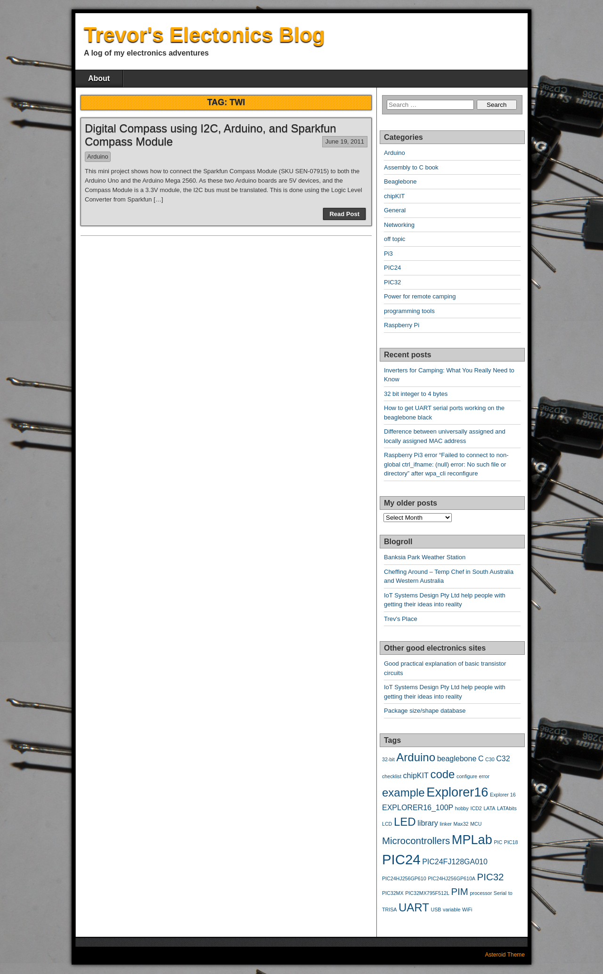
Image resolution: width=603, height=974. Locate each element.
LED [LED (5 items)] (405, 821)
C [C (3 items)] (481, 759)
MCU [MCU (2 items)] (475, 824)
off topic (394, 238)
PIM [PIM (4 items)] (459, 891)
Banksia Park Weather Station (424, 557)
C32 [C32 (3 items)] (503, 759)
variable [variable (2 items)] (451, 909)
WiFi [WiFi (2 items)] (467, 909)
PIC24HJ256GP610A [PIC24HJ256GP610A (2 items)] (451, 878)
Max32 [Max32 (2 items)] (461, 824)
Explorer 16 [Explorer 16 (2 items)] (503, 794)
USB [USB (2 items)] (436, 909)
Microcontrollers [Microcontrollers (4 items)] (416, 840)
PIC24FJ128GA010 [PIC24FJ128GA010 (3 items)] (455, 862)
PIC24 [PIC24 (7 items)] (401, 859)
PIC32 (392, 282)
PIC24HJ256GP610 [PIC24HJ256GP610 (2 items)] (404, 878)
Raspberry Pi (401, 325)
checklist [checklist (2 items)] (391, 776)
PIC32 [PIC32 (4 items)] (490, 876)
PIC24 (392, 267)
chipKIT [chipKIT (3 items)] (416, 776)
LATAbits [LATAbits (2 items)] (507, 808)
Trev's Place (400, 618)
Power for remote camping (420, 296)
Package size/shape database (424, 710)
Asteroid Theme (505, 954)
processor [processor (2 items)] (481, 893)
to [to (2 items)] (510, 893)
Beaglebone (400, 181)
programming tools (409, 310)
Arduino (97, 156)
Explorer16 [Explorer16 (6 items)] (457, 792)
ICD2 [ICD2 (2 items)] (476, 808)
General (395, 210)
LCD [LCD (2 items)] (387, 824)
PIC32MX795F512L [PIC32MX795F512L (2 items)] (427, 893)
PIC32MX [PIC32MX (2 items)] (393, 893)
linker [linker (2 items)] (445, 824)
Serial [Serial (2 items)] (500, 893)
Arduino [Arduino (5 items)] (415, 757)
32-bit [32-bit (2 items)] (388, 759)
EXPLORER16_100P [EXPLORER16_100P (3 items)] (417, 808)
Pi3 (388, 253)
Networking (399, 224)
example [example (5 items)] (403, 792)
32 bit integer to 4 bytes (416, 393)
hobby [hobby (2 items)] (462, 808)
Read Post (344, 213)
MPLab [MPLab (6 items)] (472, 839)
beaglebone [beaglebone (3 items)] (457, 759)
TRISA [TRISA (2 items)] (389, 909)
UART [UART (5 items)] (414, 907)
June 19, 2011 (345, 141)
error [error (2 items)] (484, 776)
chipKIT (394, 196)
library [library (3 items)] (427, 823)
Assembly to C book (411, 167)
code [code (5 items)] (442, 774)
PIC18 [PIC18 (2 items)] (511, 842)
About (99, 78)
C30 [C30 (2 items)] (490, 759)
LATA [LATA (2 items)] (489, 808)
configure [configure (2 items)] (466, 776)
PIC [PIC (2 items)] (498, 842)
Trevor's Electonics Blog (204, 34)
